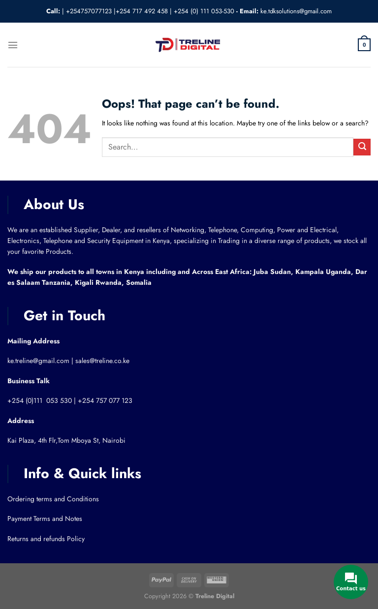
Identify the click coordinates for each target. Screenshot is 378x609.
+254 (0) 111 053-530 (204, 11)
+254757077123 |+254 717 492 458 (117, 11)
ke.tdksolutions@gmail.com (296, 11)
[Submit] (362, 147)
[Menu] (12, 44)
